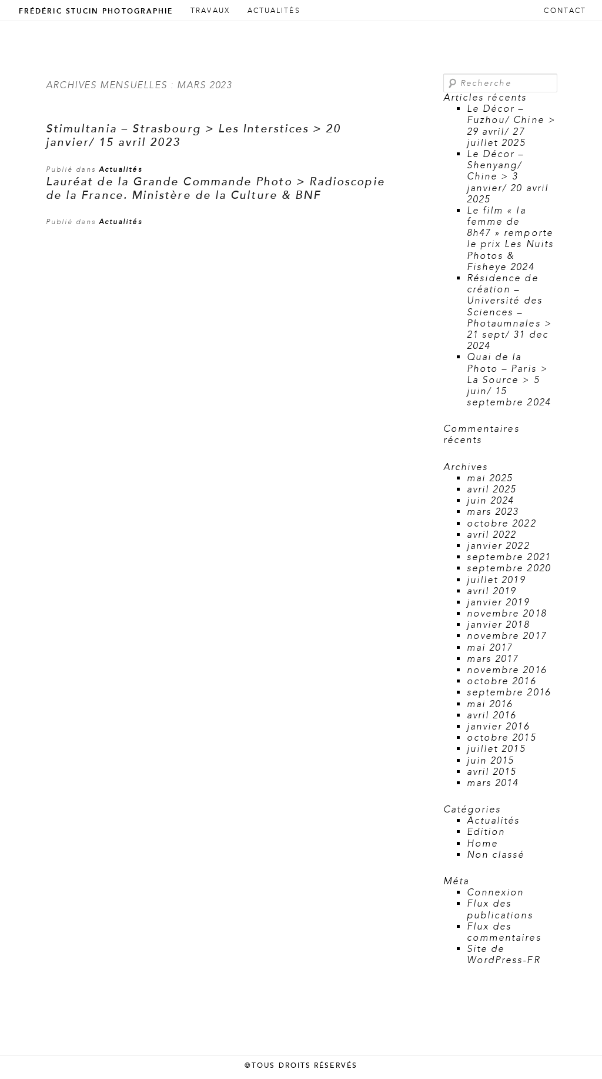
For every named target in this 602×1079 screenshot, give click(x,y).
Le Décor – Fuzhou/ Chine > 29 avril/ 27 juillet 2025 (511, 126)
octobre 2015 (501, 738)
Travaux (210, 11)
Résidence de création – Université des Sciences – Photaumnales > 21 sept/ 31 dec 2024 (509, 312)
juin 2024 (490, 501)
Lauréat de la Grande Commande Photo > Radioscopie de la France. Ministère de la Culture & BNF (215, 188)
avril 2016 (492, 715)
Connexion (495, 892)
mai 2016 (490, 704)
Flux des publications (500, 909)
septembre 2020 (509, 568)
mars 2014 (493, 783)
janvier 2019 (498, 602)
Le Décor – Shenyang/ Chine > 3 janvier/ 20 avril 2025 (508, 176)
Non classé (496, 855)
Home (482, 844)
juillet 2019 (496, 580)
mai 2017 (490, 648)
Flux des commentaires (504, 932)
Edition (486, 832)
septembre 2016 (509, 692)
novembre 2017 (507, 636)
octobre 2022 (501, 523)
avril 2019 (492, 591)
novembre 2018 (507, 614)
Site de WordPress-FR (503, 954)
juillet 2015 (496, 749)
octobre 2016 (501, 681)
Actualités (274, 11)
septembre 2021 (509, 557)
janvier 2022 (498, 546)
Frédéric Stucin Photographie (96, 11)
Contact (565, 11)
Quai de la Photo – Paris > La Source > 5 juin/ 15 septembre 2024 (509, 379)
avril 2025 (492, 489)
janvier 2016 (498, 726)
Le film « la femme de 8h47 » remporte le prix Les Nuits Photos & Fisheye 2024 (510, 239)
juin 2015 (490, 761)
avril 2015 (492, 772)
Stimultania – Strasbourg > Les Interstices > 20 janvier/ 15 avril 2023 (194, 135)
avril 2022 (492, 535)
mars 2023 (493, 512)
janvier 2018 (498, 625)
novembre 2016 (507, 670)
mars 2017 (493, 659)
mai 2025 (490, 478)
